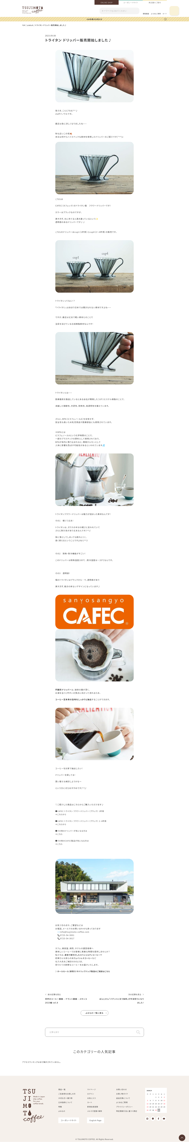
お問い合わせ (121, 1089)
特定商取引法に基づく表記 (126, 1111)
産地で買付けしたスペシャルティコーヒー (84, 954)
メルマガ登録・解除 (94, 1111)
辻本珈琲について (65, 1102)
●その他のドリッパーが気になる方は (72, 830)
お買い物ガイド (122, 1093)
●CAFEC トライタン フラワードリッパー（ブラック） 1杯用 (81, 810)
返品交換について (123, 1098)
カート (89, 1102)
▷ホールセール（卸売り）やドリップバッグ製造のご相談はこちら (84, 971)
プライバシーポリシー (124, 1106)
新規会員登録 (92, 1106)
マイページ (91, 1089)
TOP (24, 25)
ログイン (90, 1093)
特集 (60, 1106)
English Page (95, 1120)
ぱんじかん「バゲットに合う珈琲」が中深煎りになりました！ (122, 1000)
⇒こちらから (61, 814)
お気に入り (91, 1098)
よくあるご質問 (156, 14)
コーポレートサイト (130, 2)
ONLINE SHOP (107, 2)
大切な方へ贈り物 (65, 1098)
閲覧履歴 (146, 14)
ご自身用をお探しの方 (67, 1093)
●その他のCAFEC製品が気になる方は (73, 840)
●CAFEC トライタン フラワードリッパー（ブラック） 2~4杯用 (82, 820)
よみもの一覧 (94, 1013)
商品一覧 (62, 1089)
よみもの (30, 25)
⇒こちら (59, 833)
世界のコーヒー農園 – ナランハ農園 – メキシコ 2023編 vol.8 (67, 1000)
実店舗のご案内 (155, 2)
